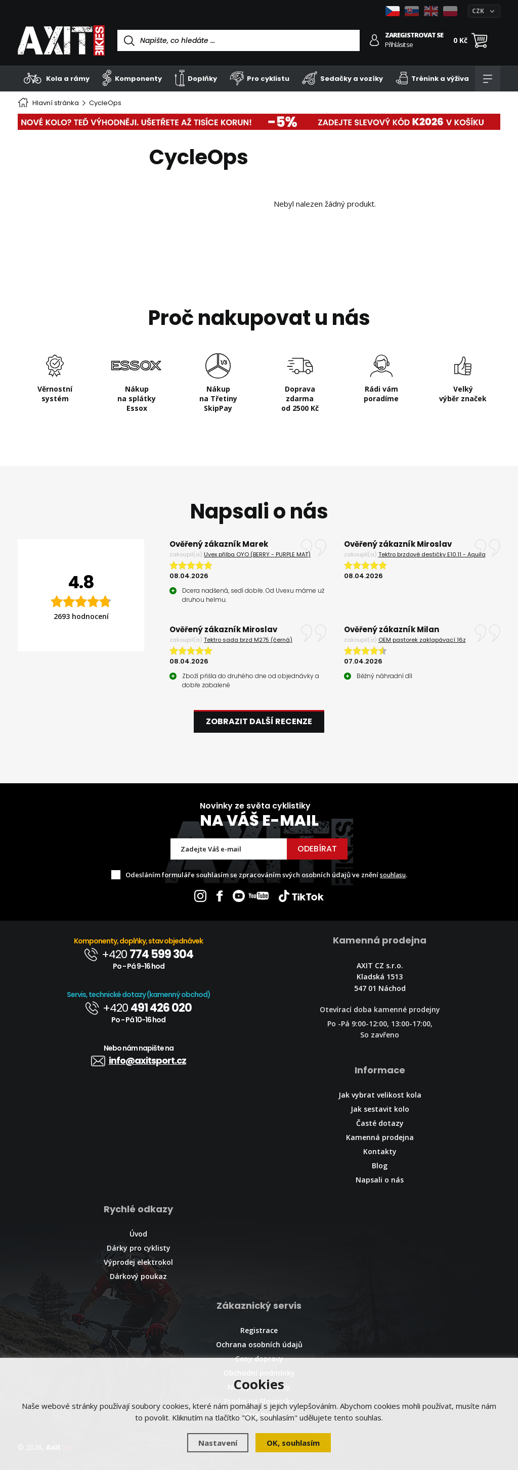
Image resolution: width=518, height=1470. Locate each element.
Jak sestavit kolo (380, 1109)
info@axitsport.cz (138, 1060)
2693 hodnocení (81, 616)
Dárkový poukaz (138, 1276)
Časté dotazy (380, 1123)
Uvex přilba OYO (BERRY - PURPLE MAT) (257, 554)
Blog (379, 1165)
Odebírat (317, 849)
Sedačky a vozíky (342, 78)
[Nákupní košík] (479, 40)
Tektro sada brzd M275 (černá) (248, 640)
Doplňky (196, 78)
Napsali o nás (380, 1179)
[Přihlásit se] (374, 40)
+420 (138, 954)
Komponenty (132, 78)
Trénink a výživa (432, 78)
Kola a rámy (57, 78)
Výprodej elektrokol (138, 1262)
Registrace (259, 1330)
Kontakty (380, 1151)
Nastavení (217, 1443)
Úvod (138, 1234)
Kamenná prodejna (380, 1137)
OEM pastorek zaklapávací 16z (422, 640)
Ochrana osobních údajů (259, 1344)
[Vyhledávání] (238, 40)
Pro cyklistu (259, 78)
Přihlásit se (399, 44)
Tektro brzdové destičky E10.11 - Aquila (432, 554)
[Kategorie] (487, 78)
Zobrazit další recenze (259, 721)
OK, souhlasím (293, 1443)
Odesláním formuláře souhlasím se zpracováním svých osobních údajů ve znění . (266, 874)
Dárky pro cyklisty (138, 1248)
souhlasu (393, 875)
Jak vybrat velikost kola (379, 1095)
